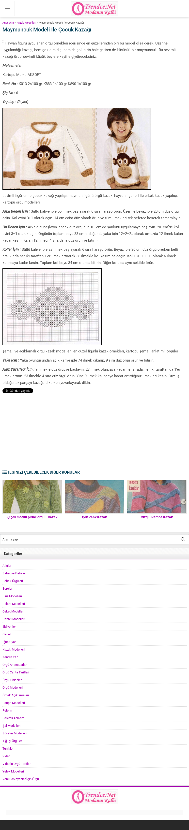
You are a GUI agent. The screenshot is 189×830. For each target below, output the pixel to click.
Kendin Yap (10, 657)
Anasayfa (8, 22)
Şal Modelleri (11, 725)
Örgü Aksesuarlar (14, 664)
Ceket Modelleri (13, 611)
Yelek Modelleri (13, 771)
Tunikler (8, 748)
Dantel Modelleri (13, 619)
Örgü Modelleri (12, 687)
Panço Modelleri (13, 702)
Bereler (7, 588)
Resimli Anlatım (13, 718)
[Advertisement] (94, 432)
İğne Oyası (9, 642)
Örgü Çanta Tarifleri (15, 672)
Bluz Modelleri (12, 596)
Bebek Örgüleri (12, 581)
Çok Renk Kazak (94, 517)
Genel (6, 634)
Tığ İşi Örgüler (12, 741)
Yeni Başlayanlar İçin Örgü (20, 779)
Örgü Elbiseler (12, 680)
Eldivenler (9, 626)
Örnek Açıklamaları (15, 695)
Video (6, 756)
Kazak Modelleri (26, 22)
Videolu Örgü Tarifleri (16, 763)
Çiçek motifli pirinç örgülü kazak (32, 517)
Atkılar (6, 565)
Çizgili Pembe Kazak (157, 517)
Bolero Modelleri (13, 603)
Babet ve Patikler (14, 573)
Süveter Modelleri (14, 733)
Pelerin (7, 710)
